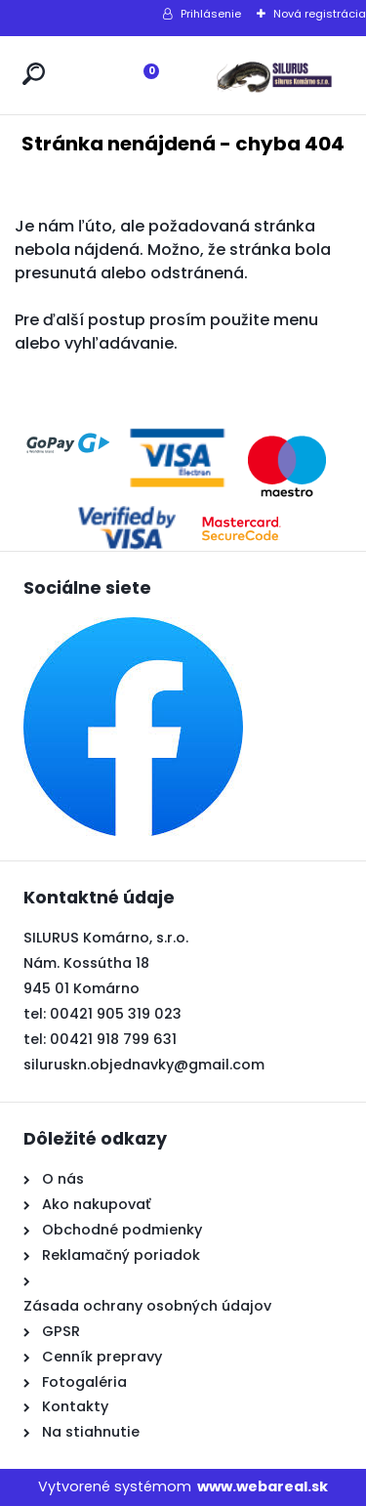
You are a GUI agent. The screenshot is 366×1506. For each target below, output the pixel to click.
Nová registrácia (319, 13)
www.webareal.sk (262, 1486)
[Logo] (273, 75)
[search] (34, 74)
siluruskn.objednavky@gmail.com (143, 1064)
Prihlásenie (211, 13)
